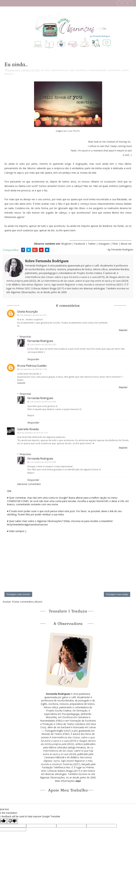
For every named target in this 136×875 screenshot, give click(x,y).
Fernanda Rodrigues (40, 341)
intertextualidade (98, 70)
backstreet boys (59, 70)
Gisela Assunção (27, 311)
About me (126, 243)
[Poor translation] (12, 821)
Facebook (79, 243)
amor (47, 70)
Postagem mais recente (18, 594)
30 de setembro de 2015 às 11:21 (33, 432)
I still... (127, 155)
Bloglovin (66, 243)
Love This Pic (74, 131)
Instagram (104, 243)
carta (72, 70)
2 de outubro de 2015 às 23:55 (42, 401)
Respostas (25, 336)
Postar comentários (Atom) (27, 601)
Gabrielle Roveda (28, 429)
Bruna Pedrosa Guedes (32, 366)
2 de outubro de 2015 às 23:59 (42, 462)
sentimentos (114, 70)
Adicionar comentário (29, 484)
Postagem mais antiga (117, 594)
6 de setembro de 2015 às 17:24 (33, 369)
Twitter (92, 243)
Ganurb (21, 382)
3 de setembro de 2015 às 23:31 (33, 315)
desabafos (81, 70)
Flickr (115, 243)
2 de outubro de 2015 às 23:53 (42, 344)
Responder (123, 330)
